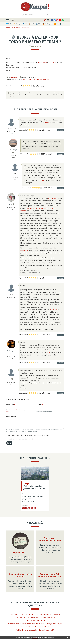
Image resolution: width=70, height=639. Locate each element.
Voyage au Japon (16, 27)
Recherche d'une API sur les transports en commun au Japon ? (35, 617)
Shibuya (29, 208)
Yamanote (53, 310)
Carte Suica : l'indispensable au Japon (49, 539)
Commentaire (11, 416)
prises (45, 62)
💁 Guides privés (48, 24)
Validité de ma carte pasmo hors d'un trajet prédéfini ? (35, 630)
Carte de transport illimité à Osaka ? (35, 621)
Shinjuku (35, 208)
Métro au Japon (27, 79)
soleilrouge (13, 77)
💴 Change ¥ (17, 24)
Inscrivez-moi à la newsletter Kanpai (20, 439)
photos (40, 62)
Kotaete (8, 27)
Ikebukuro (42, 208)
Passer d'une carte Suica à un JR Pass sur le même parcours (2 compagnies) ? (35, 614)
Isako (10, 204)
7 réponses (35, 46)
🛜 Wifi (56, 24)
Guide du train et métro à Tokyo (20, 575)
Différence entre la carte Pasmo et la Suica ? (35, 627)
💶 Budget (9, 24)
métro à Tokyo (52, 198)
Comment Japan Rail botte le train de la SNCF (49, 575)
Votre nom (10, 405)
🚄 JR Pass (39, 24)
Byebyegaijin (11, 351)
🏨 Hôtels (31, 24)
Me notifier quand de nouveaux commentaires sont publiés (28, 435)
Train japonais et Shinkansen (41, 79)
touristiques (24, 250)
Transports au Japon (26, 27)
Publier (9, 443)
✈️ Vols (25, 24)
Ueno (49, 208)
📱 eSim (62, 24)
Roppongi (23, 211)
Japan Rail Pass (20, 552)
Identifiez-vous (20, 410)
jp (10, 379)
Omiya (48, 352)
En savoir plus (51, 637)
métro (55, 62)
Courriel (39, 405)
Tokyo (47, 122)
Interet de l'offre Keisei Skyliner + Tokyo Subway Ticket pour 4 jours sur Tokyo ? (35, 624)
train (43, 180)
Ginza (53, 208)
